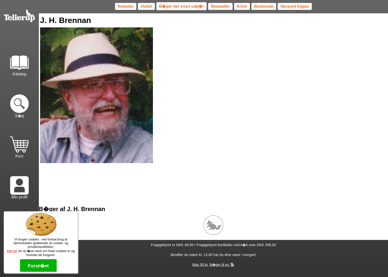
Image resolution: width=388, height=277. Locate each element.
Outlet (146, 6)
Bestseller (220, 6)
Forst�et (38, 265)
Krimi (242, 6)
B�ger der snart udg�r (181, 6)
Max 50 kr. (200, 265)
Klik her (12, 251)
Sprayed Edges (294, 6)
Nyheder (126, 6)
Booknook (263, 6)
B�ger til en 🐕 (222, 265)
